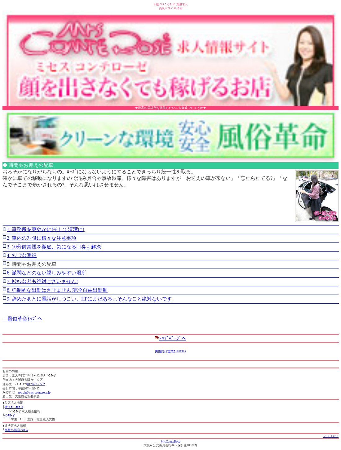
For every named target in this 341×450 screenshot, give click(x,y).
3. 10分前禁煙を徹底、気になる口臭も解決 (54, 246)
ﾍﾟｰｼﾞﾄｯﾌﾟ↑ (331, 436)
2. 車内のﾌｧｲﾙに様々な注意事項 (41, 238)
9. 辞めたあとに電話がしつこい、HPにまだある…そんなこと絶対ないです (89, 298)
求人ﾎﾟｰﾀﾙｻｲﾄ (14, 407)
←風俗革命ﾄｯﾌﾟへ (22, 318)
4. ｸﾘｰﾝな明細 (22, 255)
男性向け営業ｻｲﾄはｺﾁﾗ (170, 351)
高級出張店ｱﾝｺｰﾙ (16, 430)
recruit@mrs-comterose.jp (34, 392)
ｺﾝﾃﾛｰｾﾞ (10, 415)
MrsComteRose (170, 441)
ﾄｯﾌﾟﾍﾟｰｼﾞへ (172, 338)
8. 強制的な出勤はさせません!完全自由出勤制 (57, 290)
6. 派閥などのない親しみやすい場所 (46, 272)
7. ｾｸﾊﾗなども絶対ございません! (42, 281)
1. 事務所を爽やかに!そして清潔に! (46, 229)
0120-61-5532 (36, 384)
